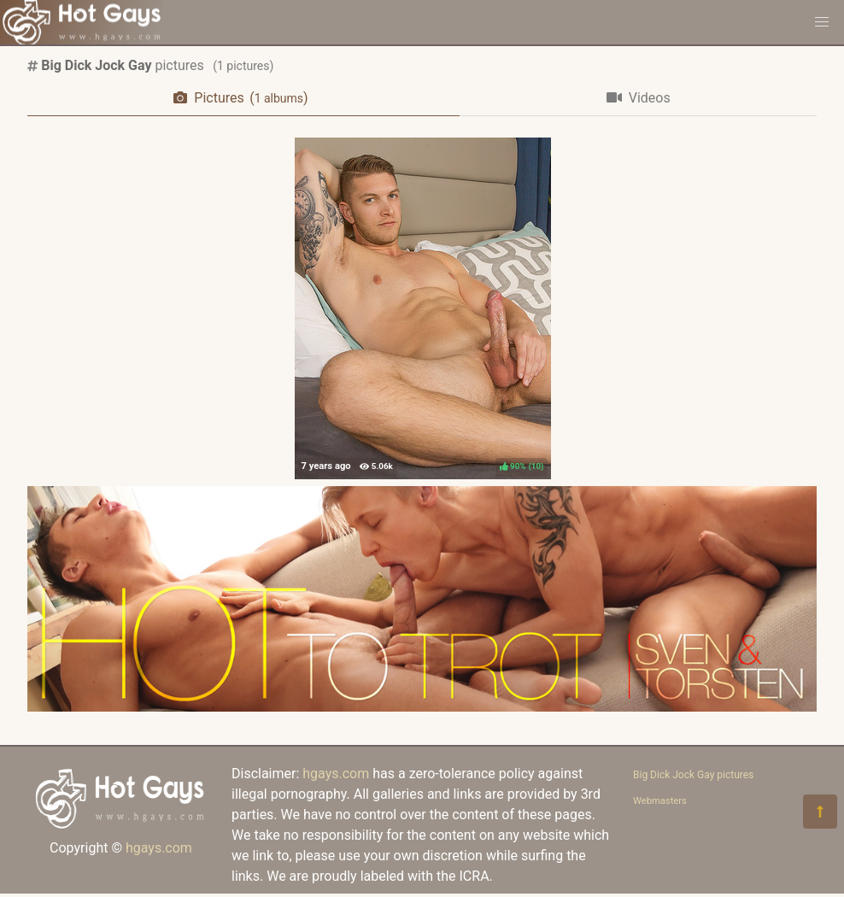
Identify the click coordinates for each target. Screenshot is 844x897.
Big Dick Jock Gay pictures (693, 775)
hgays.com (159, 848)
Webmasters (660, 800)
